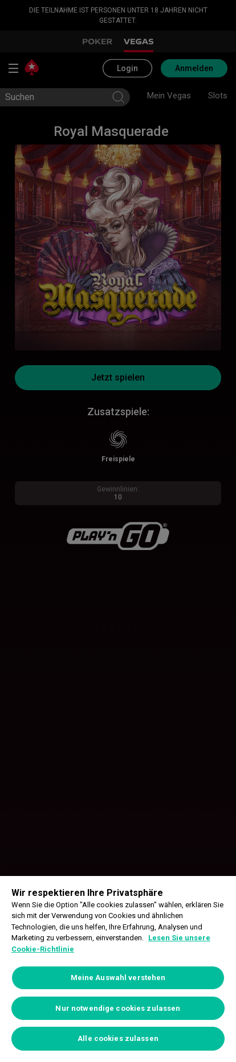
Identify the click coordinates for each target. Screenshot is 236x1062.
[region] (118, 969)
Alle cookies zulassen (118, 1038)
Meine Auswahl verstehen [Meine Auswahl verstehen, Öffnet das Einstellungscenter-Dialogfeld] (118, 977)
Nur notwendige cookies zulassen (117, 1008)
